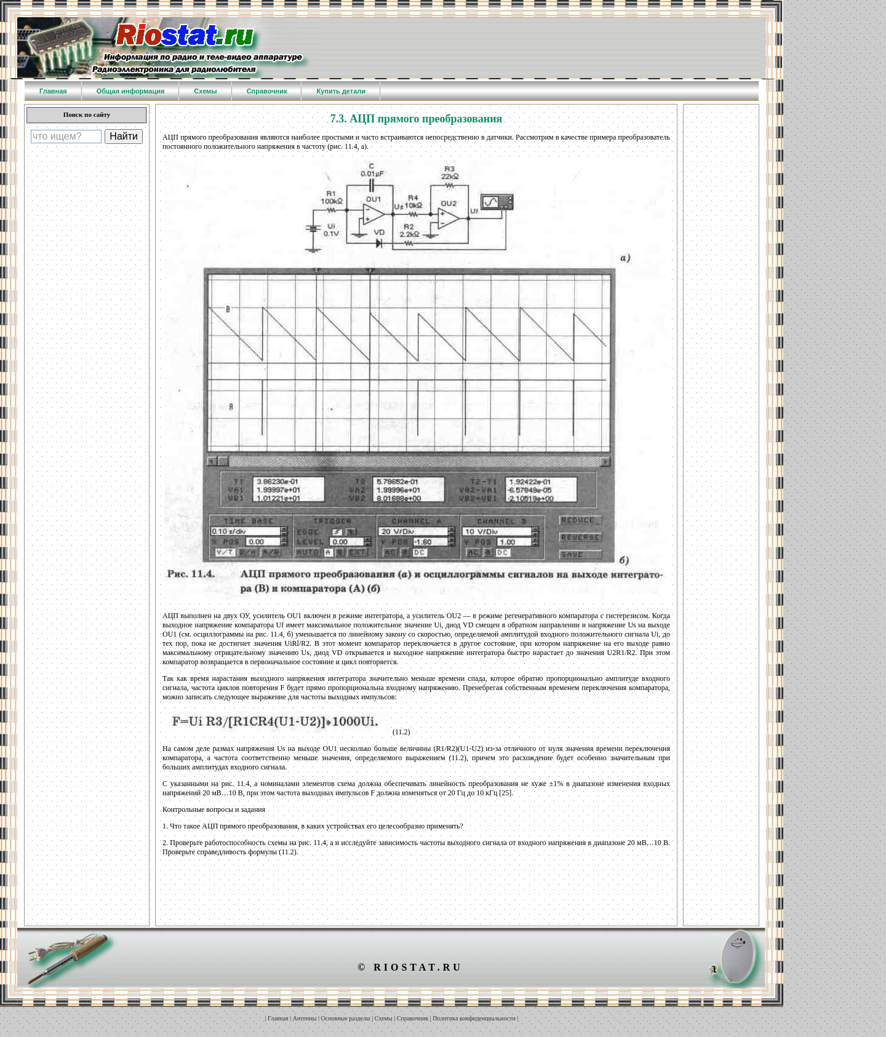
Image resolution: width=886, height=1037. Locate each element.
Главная (278, 1018)
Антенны (305, 1018)
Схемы (384, 1018)
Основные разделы (345, 1018)
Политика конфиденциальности (474, 1018)
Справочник (412, 1018)
